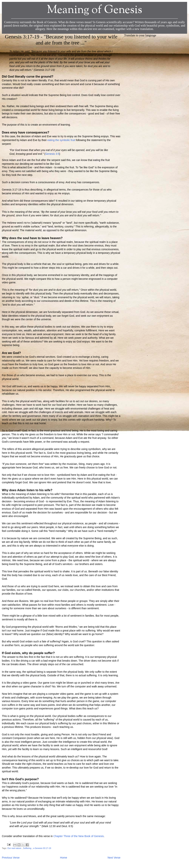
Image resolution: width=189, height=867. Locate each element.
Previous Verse (11, 857)
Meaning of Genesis (94, 10)
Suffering (27, 848)
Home (63, 857)
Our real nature (14, 848)
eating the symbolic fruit (61, 140)
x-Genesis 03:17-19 (42, 848)
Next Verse (114, 857)
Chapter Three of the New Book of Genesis (78, 836)
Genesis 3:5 (52, 153)
